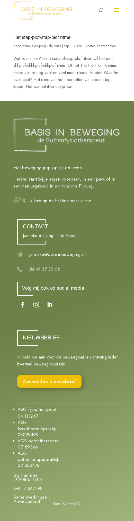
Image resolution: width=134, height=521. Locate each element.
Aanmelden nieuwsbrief (49, 381)
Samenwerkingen (30, 497)
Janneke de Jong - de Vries (41, 45)
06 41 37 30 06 (44, 269)
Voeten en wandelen (100, 45)
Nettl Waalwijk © (67, 504)
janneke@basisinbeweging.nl (57, 254)
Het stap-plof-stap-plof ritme (41, 37)
